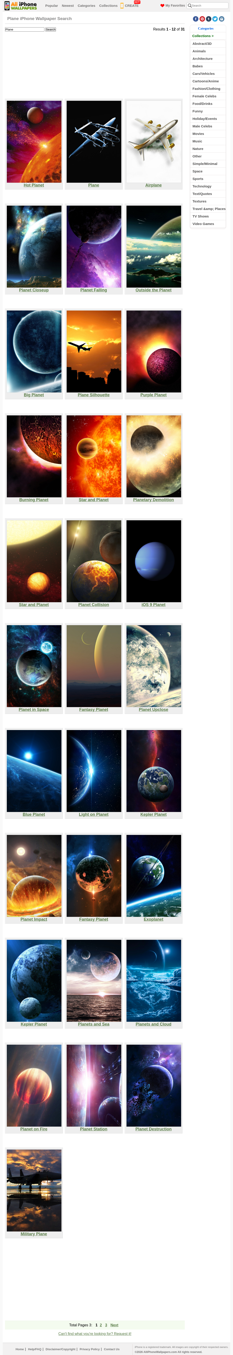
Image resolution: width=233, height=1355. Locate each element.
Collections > (203, 36)
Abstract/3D (202, 44)
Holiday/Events (204, 119)
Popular (51, 6)
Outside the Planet (153, 288)
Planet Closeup (34, 288)
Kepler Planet (153, 813)
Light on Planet (94, 813)
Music (197, 141)
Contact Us (112, 1349)
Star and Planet (94, 498)
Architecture (202, 59)
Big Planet (34, 393)
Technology (201, 186)
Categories (86, 6)
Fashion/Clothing (206, 89)
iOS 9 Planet (153, 603)
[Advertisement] (95, 64)
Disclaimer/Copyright (61, 1349)
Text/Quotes (202, 194)
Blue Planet (34, 813)
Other (197, 156)
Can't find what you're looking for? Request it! (95, 1334)
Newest (68, 6)
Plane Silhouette (94, 393)
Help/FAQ (34, 1349)
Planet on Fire (34, 1127)
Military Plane (34, 1232)
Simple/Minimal (204, 164)
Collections (108, 6)
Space (197, 171)
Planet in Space (34, 708)
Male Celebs (202, 126)
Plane (94, 183)
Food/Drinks (202, 104)
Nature (197, 149)
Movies (198, 134)
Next (114, 1325)
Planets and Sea (94, 1022)
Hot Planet (34, 183)
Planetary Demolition (153, 498)
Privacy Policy (90, 1349)
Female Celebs (204, 96)
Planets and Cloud (153, 1022)
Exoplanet (153, 917)
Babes (197, 66)
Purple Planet (153, 393)
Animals (199, 51)
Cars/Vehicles (203, 74)
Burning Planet (34, 498)
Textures (199, 201)
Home (20, 1349)
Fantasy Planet (94, 708)
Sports (197, 179)
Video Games (203, 224)
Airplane (153, 183)
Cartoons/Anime (205, 81)
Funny (197, 111)
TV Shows (200, 216)
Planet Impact (34, 917)
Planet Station (94, 1127)
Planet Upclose (153, 708)
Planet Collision (94, 603)
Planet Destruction (153, 1127)
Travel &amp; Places (209, 209)
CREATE (130, 5)
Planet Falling (94, 288)
